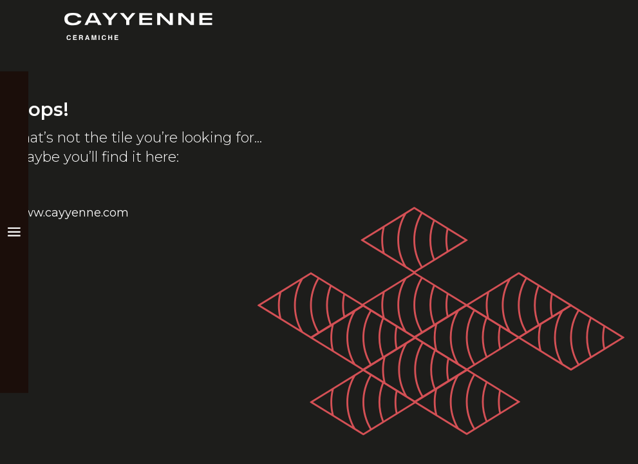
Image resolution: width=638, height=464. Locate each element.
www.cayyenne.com (71, 213)
